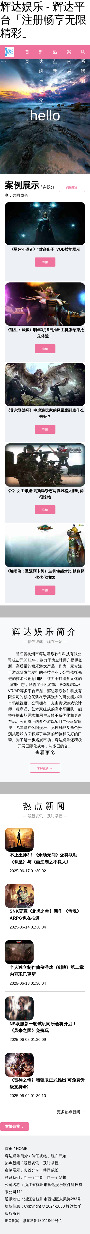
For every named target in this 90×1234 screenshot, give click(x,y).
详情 (45, 262)
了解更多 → (45, 768)
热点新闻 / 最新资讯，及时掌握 (32, 1163)
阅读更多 (72, 187)
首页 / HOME (16, 1149)
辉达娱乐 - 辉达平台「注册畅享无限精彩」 (43, 19)
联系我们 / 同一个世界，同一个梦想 (35, 1177)
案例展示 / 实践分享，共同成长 (32, 1170)
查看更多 (45, 753)
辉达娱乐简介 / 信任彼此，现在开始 (35, 1156)
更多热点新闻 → (71, 1112)
